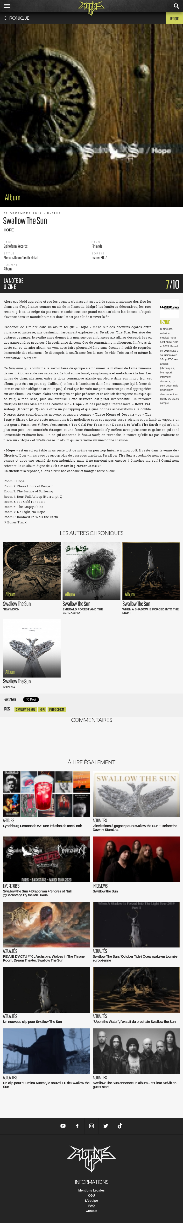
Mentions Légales (91, 1190)
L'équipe (91, 1200)
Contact (91, 1211)
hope (42, 709)
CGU (91, 1195)
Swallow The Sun (25, 709)
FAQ (91, 1205)
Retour (174, 18)
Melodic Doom (56, 709)
